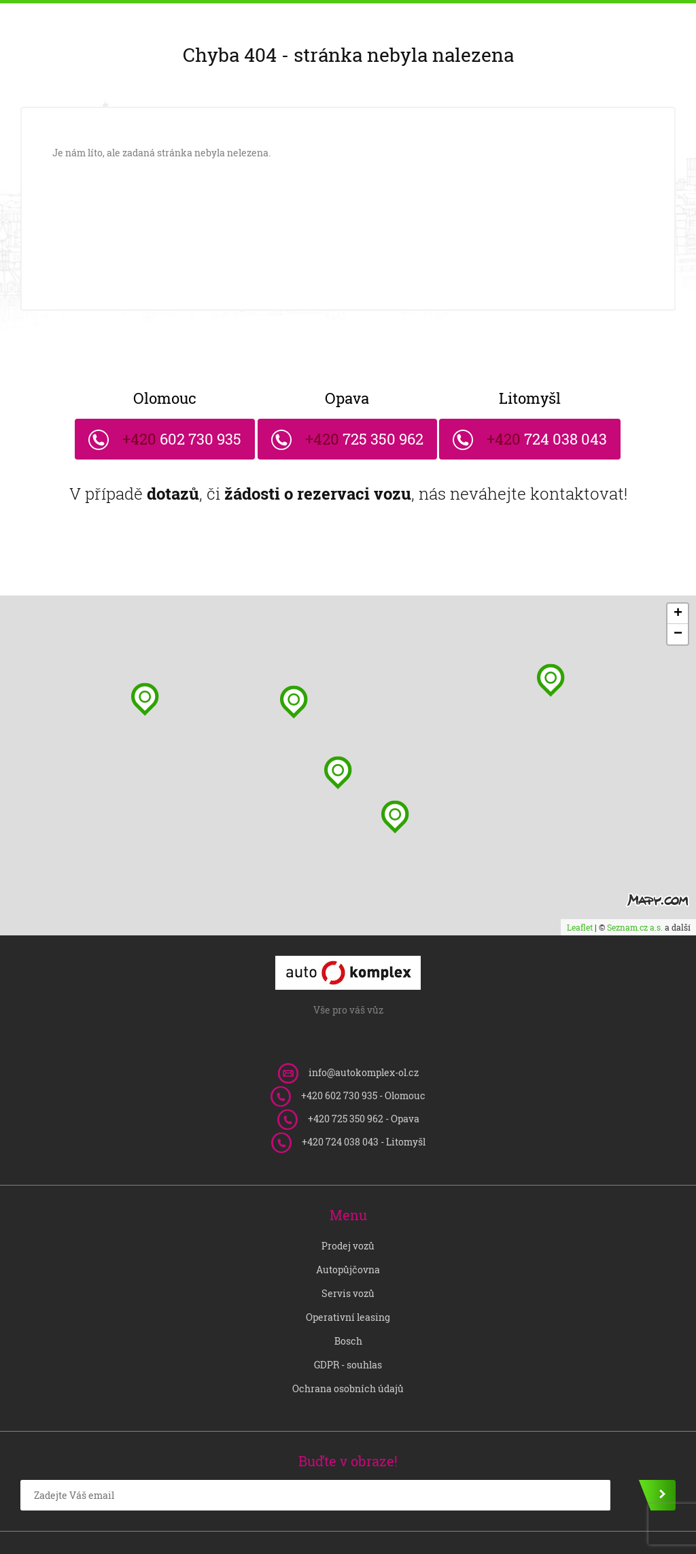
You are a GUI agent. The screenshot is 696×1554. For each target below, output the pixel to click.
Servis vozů (348, 1253)
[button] (395, 776)
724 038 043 (561, 407)
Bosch (348, 1300)
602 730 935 (135, 407)
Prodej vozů (348, 1205)
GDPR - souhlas (348, 1324)
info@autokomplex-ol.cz (364, 1032)
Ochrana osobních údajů (348, 1348)
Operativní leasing (348, 1277)
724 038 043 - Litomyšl (363, 1101)
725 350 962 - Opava (363, 1078)
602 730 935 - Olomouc (363, 1055)
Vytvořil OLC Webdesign (621, 1522)
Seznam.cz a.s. (635, 887)
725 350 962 (347, 407)
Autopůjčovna (348, 1229)
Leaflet (580, 887)
